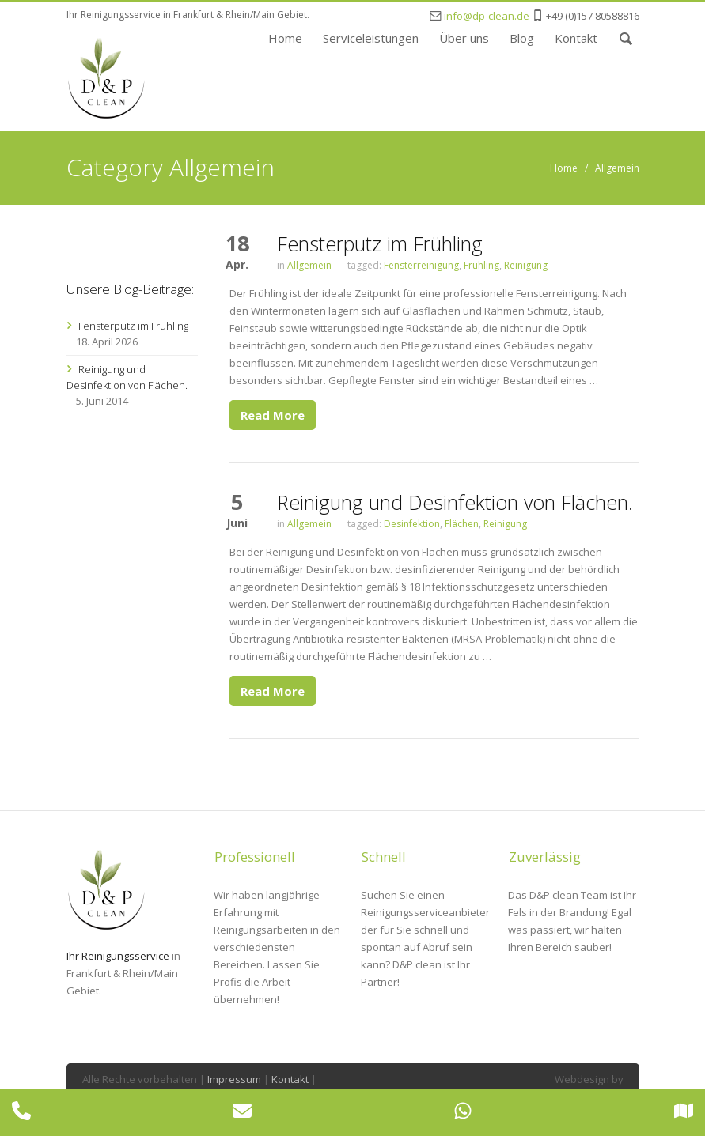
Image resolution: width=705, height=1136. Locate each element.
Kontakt (576, 37)
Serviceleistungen (371, 37)
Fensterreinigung (421, 265)
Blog (522, 37)
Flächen (462, 523)
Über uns (464, 37)
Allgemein (617, 168)
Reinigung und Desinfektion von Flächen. (455, 502)
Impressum (234, 1079)
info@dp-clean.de (486, 16)
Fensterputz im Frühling (380, 243)
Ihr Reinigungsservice (117, 956)
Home (285, 37)
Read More (273, 415)
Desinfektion (412, 523)
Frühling (481, 265)
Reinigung (526, 265)
